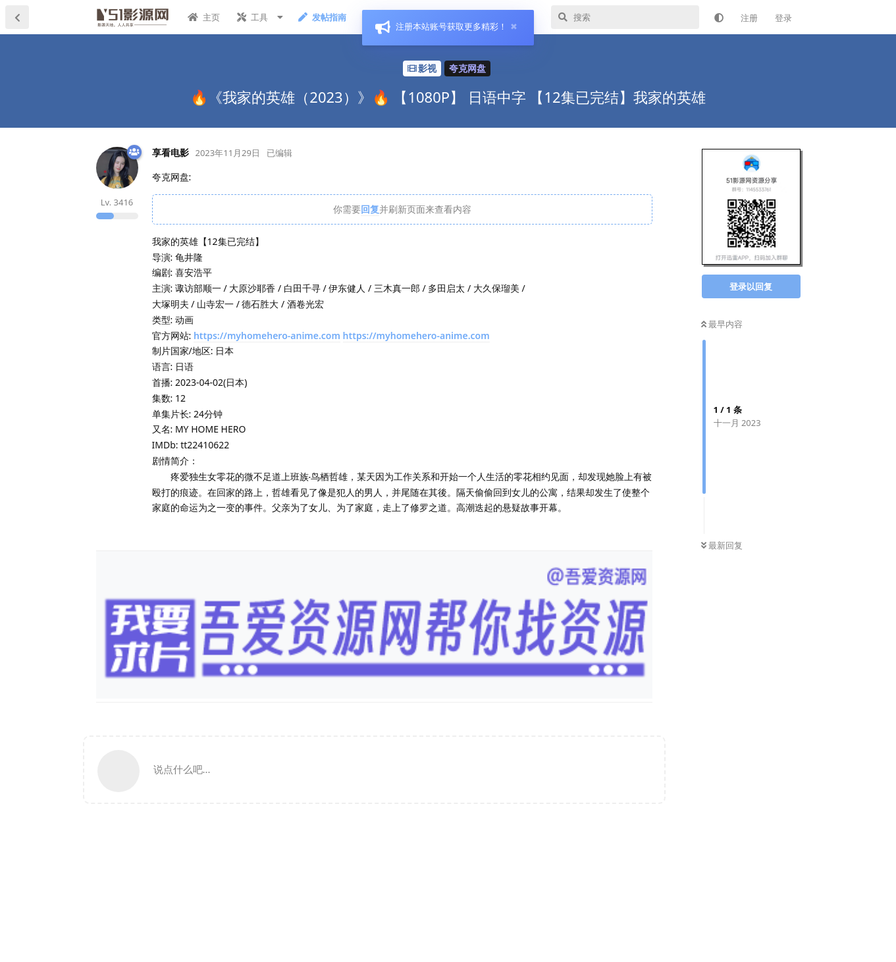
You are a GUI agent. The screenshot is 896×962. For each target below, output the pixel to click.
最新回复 (722, 545)
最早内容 (722, 324)
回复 (370, 209)
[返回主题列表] (17, 17)
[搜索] (625, 17)
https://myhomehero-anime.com (267, 335)
